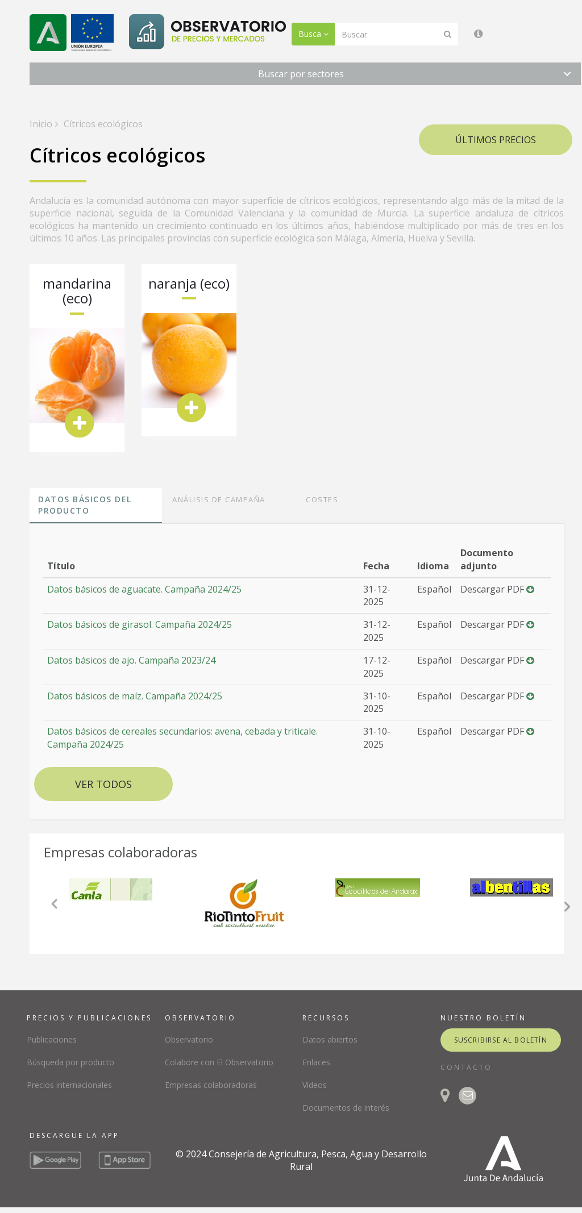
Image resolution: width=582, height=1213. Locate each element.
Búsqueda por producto (70, 1062)
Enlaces (316, 1062)
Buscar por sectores (301, 74)
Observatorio (189, 1039)
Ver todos (103, 784)
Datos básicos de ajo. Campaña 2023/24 (131, 660)
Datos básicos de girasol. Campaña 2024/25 (139, 624)
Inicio (41, 124)
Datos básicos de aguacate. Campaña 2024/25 (144, 589)
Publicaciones (52, 1039)
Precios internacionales (69, 1084)
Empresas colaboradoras (211, 1084)
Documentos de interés (345, 1107)
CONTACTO (466, 1067)
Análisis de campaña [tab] (218, 499)
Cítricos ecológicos (102, 124)
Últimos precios (495, 140)
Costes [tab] (322, 499)
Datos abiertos (329, 1039)
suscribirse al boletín (500, 1040)
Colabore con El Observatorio (219, 1062)
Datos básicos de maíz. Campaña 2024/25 (134, 696)
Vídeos (314, 1084)
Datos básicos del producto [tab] (85, 505)
